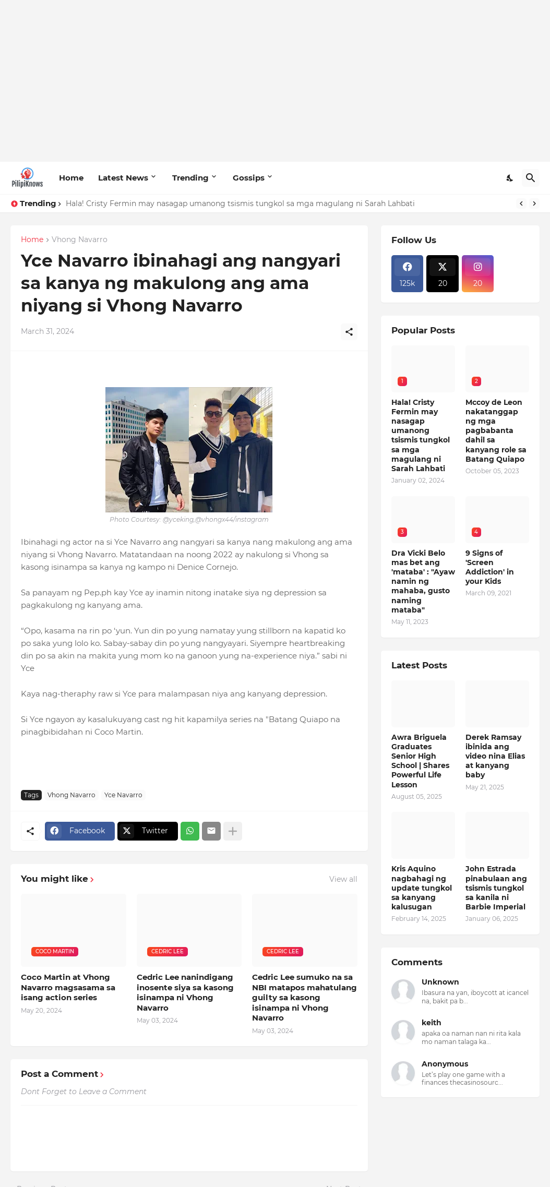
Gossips (249, 178)
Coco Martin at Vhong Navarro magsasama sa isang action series (68, 987)
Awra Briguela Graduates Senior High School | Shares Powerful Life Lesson (420, 761)
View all (343, 879)
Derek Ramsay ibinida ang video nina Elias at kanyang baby (495, 756)
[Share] (349, 331)
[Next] (534, 203)
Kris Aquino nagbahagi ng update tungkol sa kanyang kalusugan (421, 888)
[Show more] (232, 831)
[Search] (531, 178)
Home (71, 178)
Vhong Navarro (79, 240)
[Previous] (521, 203)
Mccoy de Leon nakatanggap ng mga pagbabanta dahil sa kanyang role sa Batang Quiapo (496, 431)
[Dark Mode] (510, 178)
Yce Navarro (123, 795)
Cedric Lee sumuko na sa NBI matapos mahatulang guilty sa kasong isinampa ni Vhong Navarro (304, 997)
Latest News (123, 178)
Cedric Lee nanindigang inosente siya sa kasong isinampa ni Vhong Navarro (185, 992)
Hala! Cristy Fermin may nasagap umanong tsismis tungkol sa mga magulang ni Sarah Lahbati (240, 203)
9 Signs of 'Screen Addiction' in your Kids (489, 567)
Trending (190, 178)
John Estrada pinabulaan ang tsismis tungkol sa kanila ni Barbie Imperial (496, 888)
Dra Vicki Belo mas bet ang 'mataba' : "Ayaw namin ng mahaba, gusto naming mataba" (423, 581)
